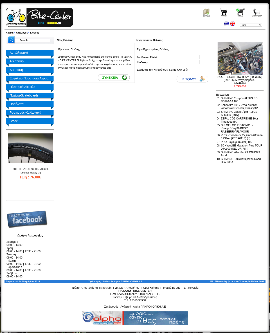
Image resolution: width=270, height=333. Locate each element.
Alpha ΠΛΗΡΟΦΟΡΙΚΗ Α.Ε (128, 281)
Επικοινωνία (191, 287)
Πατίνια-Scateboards (24, 95)
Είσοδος (34, 33)
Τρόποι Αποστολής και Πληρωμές (92, 287)
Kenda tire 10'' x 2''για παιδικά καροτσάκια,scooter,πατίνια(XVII (240, 107)
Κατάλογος (22, 33)
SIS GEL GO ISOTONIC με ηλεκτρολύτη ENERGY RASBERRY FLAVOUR (237, 128)
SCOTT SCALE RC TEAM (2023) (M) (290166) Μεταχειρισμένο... (240, 78)
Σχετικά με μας (171, 287)
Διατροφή (16, 70)
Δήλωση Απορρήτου (127, 287)
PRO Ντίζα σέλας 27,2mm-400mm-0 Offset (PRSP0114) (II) (242, 137)
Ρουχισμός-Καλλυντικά (25, 112)
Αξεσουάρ (17, 61)
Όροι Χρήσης (151, 287)
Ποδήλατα (17, 104)
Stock (14, 121)
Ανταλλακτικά (19, 52)
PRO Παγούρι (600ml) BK (236, 142)
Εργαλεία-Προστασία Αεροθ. (29, 78)
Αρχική (10, 33)
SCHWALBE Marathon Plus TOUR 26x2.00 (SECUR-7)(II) (242, 147)
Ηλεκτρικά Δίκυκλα (22, 87)
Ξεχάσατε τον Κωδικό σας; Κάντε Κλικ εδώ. (163, 69)
